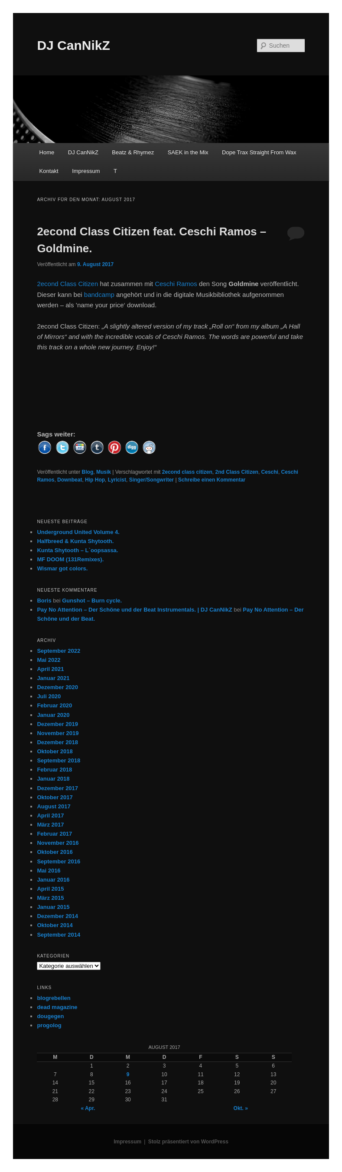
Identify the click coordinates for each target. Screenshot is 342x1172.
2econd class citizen (187, 472)
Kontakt (49, 171)
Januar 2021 (53, 678)
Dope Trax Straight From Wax (259, 152)
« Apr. (88, 1108)
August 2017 (53, 806)
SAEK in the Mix (188, 152)
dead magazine (57, 1007)
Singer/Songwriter (151, 480)
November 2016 (57, 843)
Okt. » (241, 1108)
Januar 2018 (53, 778)
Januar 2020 (53, 715)
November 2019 (57, 733)
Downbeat (69, 480)
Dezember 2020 (57, 687)
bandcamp (99, 294)
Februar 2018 (54, 769)
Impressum (86, 171)
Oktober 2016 (54, 852)
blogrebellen (53, 998)
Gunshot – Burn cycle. (92, 600)
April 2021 (50, 669)
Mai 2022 (48, 660)
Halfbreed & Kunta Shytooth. (75, 541)
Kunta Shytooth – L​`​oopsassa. (77, 550)
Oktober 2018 (54, 751)
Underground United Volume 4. (78, 532)
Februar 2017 (54, 833)
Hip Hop (95, 480)
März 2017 (50, 824)
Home (47, 152)
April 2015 (50, 889)
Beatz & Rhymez (133, 152)
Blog (88, 472)
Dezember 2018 (57, 742)
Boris (44, 600)
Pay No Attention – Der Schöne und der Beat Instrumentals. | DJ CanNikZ (134, 609)
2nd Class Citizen (236, 472)
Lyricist (117, 480)
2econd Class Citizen (67, 283)
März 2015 (50, 898)
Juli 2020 (49, 696)
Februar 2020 (54, 705)
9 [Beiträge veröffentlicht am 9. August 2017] (128, 1074)
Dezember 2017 (57, 788)
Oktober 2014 (54, 925)
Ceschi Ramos (176, 283)
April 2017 (50, 815)
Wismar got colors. (62, 568)
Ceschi (269, 472)
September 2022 (58, 651)
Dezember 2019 (57, 724)
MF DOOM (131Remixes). (70, 559)
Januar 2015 (53, 907)
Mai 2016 (48, 870)
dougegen (50, 1016)
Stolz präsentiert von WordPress (188, 1142)
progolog (49, 1025)
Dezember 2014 (57, 916)
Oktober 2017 (54, 797)
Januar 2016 (53, 879)
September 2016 (58, 861)
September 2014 (58, 934)
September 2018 (58, 760)
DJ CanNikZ (73, 45)
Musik (103, 472)
